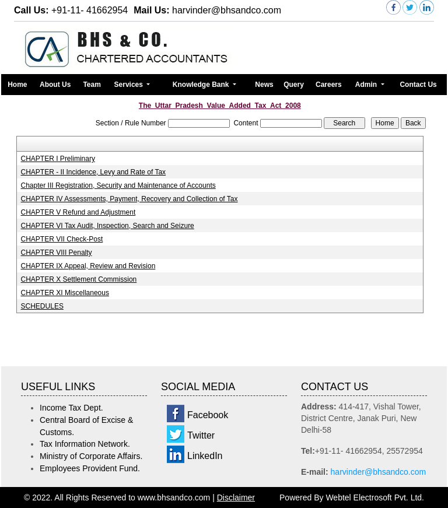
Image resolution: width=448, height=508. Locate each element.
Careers (329, 84)
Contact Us (418, 84)
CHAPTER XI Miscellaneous (65, 293)
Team (91, 84)
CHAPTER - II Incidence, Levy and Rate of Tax (93, 172)
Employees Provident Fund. (90, 468)
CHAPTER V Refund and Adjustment (78, 212)
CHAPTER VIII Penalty (56, 252)
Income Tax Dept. (71, 407)
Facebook (207, 415)
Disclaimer (236, 497)
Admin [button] (367, 84)
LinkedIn (205, 456)
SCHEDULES (42, 306)
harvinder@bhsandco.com (378, 472)
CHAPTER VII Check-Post (62, 239)
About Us (55, 84)
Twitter (201, 435)
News (264, 84)
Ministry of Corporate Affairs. (91, 456)
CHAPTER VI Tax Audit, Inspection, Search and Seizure (107, 226)
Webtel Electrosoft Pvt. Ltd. (375, 497)
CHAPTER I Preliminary (58, 159)
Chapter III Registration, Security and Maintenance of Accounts (118, 185)
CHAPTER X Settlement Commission (79, 279)
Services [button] (129, 84)
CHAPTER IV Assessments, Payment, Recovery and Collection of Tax (129, 199)
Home (17, 84)
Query (294, 84)
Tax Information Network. (85, 444)
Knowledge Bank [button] (202, 84)
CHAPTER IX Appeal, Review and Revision (88, 266)
